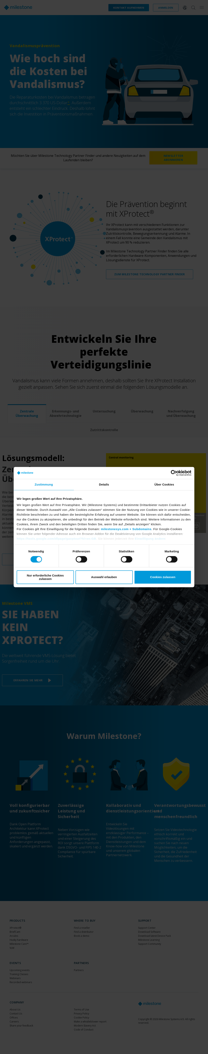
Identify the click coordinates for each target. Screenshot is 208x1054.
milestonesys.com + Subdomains (126, 529)
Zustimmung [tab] (44, 484)
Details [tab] (104, 484)
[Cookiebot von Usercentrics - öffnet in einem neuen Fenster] (173, 473)
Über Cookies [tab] (164, 484)
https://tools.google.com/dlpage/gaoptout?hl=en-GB (56, 538)
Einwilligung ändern (150, 538)
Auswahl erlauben (104, 577)
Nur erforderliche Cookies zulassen (45, 577)
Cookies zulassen (162, 577)
